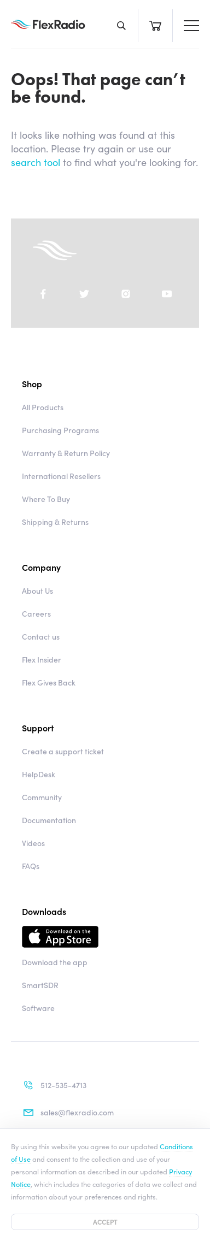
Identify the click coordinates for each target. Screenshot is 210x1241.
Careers (36, 613)
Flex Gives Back (48, 682)
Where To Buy (46, 498)
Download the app (55, 961)
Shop (32, 383)
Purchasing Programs (60, 429)
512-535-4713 (54, 1085)
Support (38, 728)
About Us (37, 590)
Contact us (41, 636)
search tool (35, 162)
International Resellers (61, 475)
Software (38, 1007)
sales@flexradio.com (68, 1112)
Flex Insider (41, 659)
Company (41, 567)
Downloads (44, 911)
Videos (33, 842)
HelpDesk (38, 774)
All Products (42, 406)
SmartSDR (40, 984)
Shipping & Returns (55, 521)
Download (105, 937)
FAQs (30, 865)
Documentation (49, 819)
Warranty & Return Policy (66, 452)
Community (42, 796)
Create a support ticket (63, 751)
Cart (155, 25)
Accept (105, 1221)
